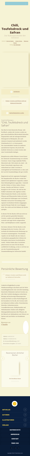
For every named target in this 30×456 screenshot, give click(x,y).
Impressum (15, 434)
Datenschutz (15, 430)
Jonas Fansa (18, 41)
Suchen (26, 4)
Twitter (18, 448)
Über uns (15, 443)
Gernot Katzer (10, 41)
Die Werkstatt (17, 44)
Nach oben (14, 403)
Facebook (15, 448)
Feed (11, 448)
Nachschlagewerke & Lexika (16, 113)
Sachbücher (17, 91)
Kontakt (15, 439)
